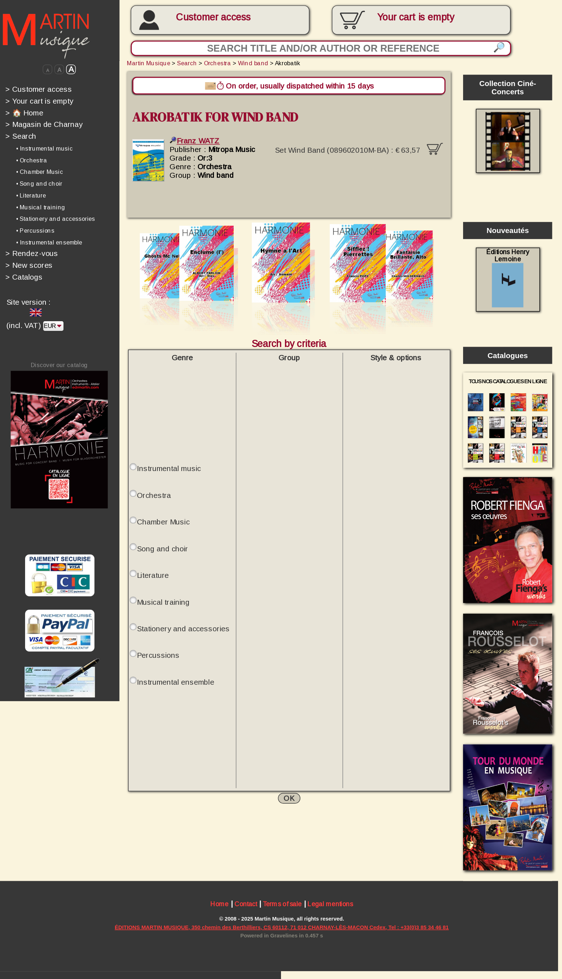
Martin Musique (148, 63)
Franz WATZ (195, 141)
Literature (153, 575)
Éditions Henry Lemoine (507, 278)
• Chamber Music (39, 171)
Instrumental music (169, 468)
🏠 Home (24, 112)
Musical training (163, 602)
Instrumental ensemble (175, 682)
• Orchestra (31, 160)
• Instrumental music (44, 148)
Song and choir (162, 548)
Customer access (213, 17)
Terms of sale (282, 905)
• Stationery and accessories (55, 218)
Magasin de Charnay (44, 124)
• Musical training (40, 207)
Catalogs (24, 277)
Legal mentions (330, 905)
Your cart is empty (39, 100)
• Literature (31, 195)
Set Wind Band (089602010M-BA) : (359, 147)
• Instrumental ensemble (49, 242)
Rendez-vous (31, 253)
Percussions (158, 655)
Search (20, 136)
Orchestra (217, 63)
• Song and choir (39, 183)
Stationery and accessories (183, 628)
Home (219, 905)
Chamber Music (163, 522)
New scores (29, 265)
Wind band (253, 63)
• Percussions (35, 230)
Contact (245, 905)
